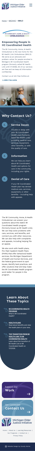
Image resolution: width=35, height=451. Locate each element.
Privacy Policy (18, 436)
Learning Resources (25, 430)
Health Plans (15, 323)
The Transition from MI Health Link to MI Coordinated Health (19, 336)
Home (4, 21)
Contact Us (24, 433)
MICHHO (12, 21)
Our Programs (13, 433)
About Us (12, 430)
